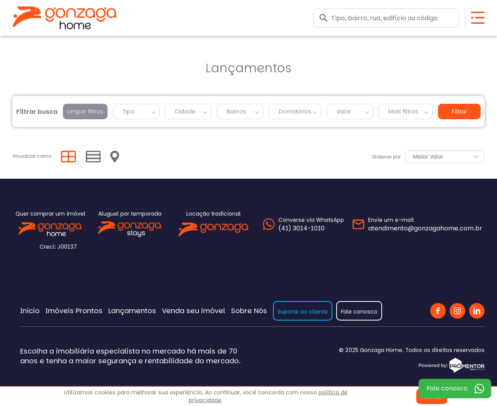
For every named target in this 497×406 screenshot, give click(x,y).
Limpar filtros (85, 111)
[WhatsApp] (303, 224)
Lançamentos (132, 310)
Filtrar (459, 111)
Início (30, 310)
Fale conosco (359, 311)
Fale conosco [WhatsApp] (447, 388)
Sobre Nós (249, 310)
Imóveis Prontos (74, 310)
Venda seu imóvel (193, 310)
